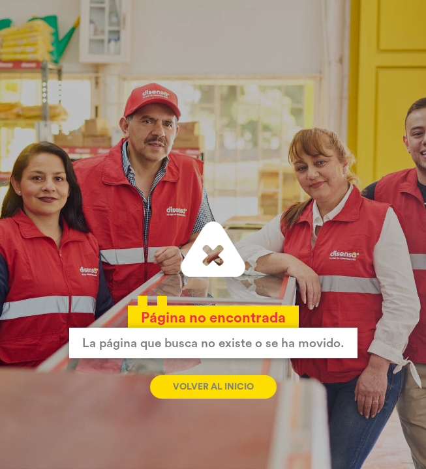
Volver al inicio (213, 386)
